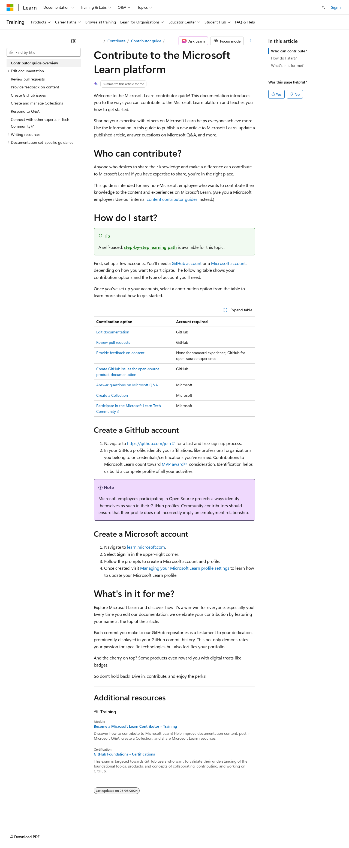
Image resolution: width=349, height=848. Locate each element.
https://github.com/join (149, 443)
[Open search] (323, 7)
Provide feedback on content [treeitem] (35, 86)
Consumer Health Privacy (157, 831)
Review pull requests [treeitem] (28, 79)
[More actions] (250, 41)
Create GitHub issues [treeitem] (28, 95)
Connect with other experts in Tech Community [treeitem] (40, 123)
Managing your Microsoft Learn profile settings (184, 568)
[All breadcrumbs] (98, 41)
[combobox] (44, 52)
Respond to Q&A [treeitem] (25, 111)
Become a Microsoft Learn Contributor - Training (135, 726)
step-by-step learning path (150, 247)
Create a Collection (112, 395)
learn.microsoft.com (146, 547)
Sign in (336, 7)
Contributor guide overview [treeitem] (34, 62)
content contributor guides (172, 199)
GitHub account (186, 263)
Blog (74, 831)
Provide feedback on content (120, 352)
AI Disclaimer (17, 831)
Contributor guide (146, 40)
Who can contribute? (289, 50)
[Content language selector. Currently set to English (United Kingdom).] (34, 818)
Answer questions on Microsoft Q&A (127, 384)
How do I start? (284, 58)
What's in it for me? (287, 65)
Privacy (119, 831)
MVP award (172, 464)
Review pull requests (113, 342)
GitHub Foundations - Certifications (124, 754)
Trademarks (226, 831)
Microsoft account (228, 263)
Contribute (116, 40)
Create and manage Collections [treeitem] (37, 103)
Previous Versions (49, 831)
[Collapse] (74, 41)
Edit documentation (112, 332)
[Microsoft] (10, 7)
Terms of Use (199, 831)
